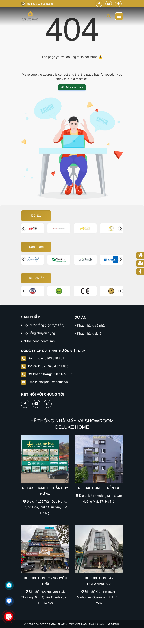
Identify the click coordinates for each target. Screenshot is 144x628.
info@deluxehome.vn (53, 382)
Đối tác (36, 215)
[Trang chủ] (140, 255)
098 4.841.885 (58, 366)
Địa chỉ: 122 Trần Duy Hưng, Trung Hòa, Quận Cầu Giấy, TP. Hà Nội (45, 507)
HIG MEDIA (112, 624)
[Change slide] (23, 228)
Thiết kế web (96, 624)
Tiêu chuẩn (36, 278)
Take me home (72, 87)
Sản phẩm (36, 246)
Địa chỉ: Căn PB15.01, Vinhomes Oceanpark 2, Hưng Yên (99, 597)
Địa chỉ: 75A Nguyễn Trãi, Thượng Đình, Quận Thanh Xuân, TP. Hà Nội (45, 597)
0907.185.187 (62, 374)
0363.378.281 (54, 358)
